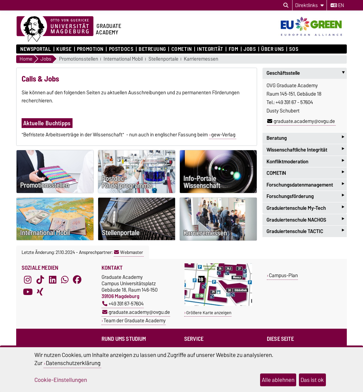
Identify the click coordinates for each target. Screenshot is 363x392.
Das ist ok (312, 380)
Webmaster (128, 252)
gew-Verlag (223, 135)
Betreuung (152, 49)
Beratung (305, 138)
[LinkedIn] (53, 280)
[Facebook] (77, 280)
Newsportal (35, 49)
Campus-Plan (283, 275)
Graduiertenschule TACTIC (305, 231)
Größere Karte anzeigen (208, 312)
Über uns (272, 49)
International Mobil (123, 59)
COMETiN (181, 49)
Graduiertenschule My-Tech (305, 208)
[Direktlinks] (309, 5)
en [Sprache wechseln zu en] (337, 5)
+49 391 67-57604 (123, 303)
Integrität (210, 49)
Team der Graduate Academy (135, 320)
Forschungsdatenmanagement (305, 184)
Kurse (64, 49)
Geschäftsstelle (307, 73)
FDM (234, 49)
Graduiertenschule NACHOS (305, 219)
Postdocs (121, 49)
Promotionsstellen (78, 59)
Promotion (90, 49)
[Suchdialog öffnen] (286, 5)
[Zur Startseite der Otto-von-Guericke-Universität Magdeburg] (55, 29)
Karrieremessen (201, 59)
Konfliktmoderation (305, 161)
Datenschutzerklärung (73, 363)
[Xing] (40, 292)
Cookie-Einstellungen (60, 380)
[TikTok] (40, 280)
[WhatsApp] (65, 280)
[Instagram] (28, 280)
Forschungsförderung (305, 196)
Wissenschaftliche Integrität (305, 149)
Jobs (250, 49)
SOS (293, 49)
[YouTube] (28, 292)
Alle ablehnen (278, 380)
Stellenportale (163, 59)
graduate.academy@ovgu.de (301, 121)
